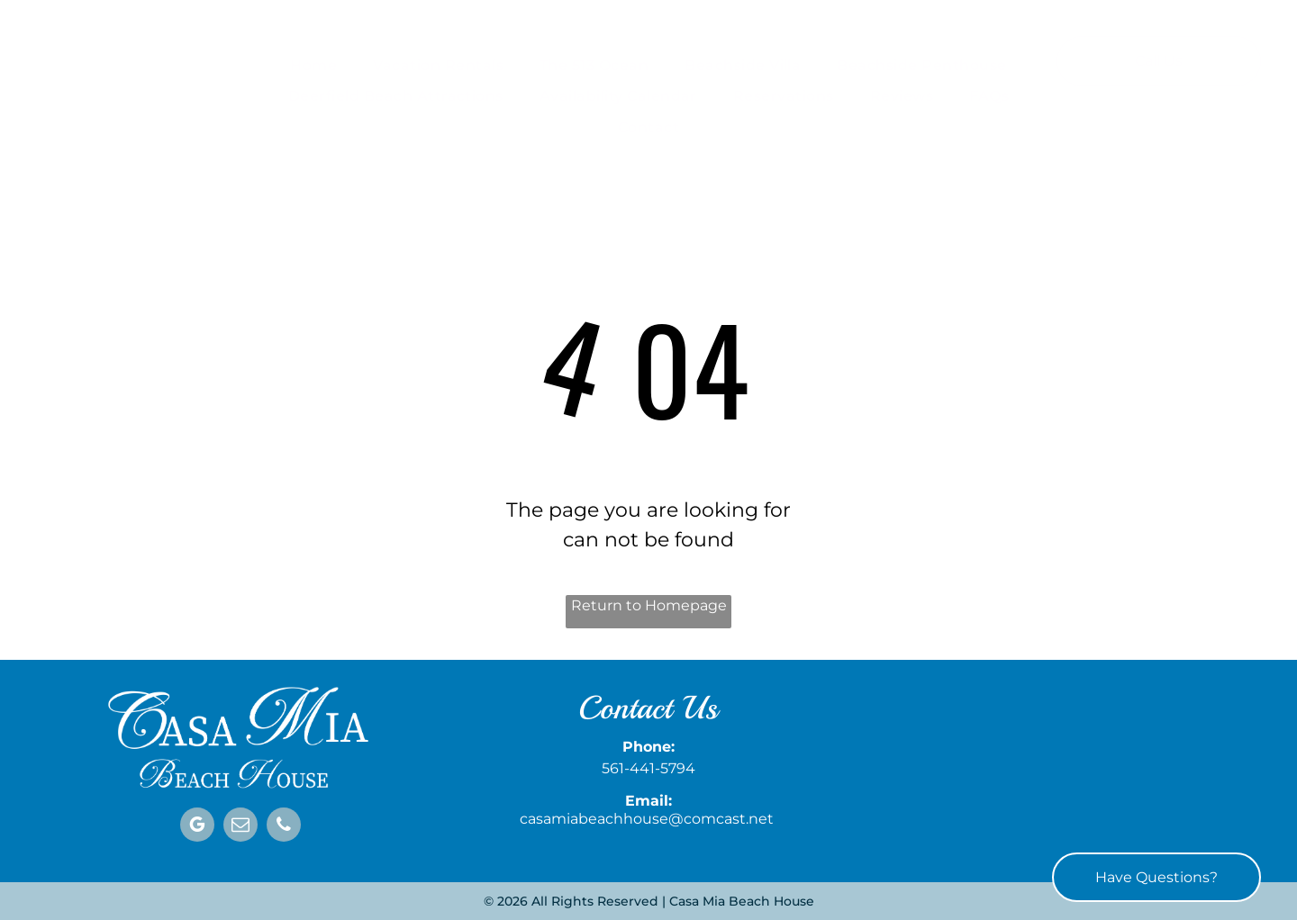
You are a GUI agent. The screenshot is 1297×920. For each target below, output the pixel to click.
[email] (240, 826)
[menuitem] (313, 65)
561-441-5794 (648, 768)
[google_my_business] (197, 826)
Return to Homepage (649, 605)
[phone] (284, 826)
